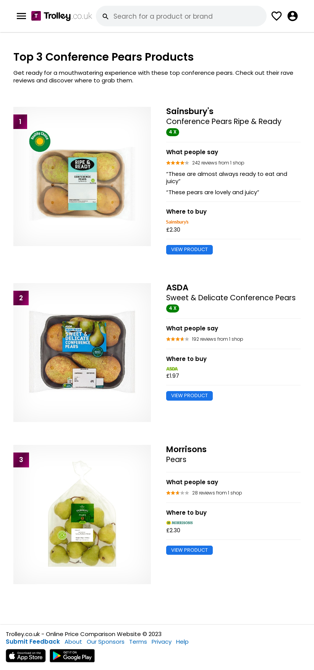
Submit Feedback (33, 642)
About (73, 642)
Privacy (162, 642)
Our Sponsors (106, 642)
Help (182, 642)
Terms (138, 642)
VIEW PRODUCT (189, 249)
